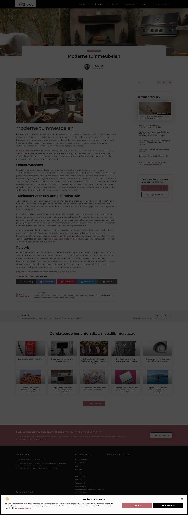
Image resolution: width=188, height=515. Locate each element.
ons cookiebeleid (24, 508)
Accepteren (137, 505)
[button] (182, 499)
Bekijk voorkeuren (168, 505)
